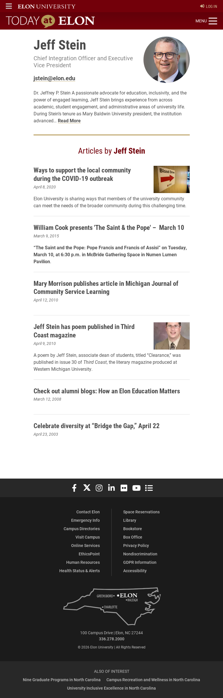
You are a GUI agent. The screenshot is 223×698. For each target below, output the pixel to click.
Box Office (132, 537)
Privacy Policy (136, 545)
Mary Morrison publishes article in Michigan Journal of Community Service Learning (110, 295)
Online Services (85, 545)
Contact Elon (88, 512)
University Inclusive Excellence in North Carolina (111, 688)
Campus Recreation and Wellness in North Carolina (153, 679)
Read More (69, 120)
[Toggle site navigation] (206, 21)
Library (129, 520)
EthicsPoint (89, 554)
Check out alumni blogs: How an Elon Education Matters (111, 398)
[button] (9, 6)
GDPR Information (139, 562)
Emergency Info (85, 520)
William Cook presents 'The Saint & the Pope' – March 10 (109, 231)
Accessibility (135, 570)
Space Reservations (141, 512)
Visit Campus (87, 537)
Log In (208, 6)
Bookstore (132, 528)
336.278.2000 (111, 638)
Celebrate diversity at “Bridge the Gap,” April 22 (99, 434)
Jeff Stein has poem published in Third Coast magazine (87, 339)
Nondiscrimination (140, 554)
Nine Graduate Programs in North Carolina (62, 679)
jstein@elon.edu (54, 78)
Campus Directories (82, 528)
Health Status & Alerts (79, 570)
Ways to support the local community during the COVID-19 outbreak (85, 174)
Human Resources (83, 562)
